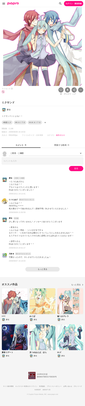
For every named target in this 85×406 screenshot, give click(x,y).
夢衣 (10, 178)
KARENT (38, 390)
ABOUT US (46, 390)
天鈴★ (11, 254)
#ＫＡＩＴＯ (20, 122)
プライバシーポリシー (54, 386)
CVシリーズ (78, 386)
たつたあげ (13, 200)
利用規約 (42, 386)
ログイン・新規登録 (74, 4)
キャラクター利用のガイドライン (26, 386)
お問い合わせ (67, 386)
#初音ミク (7, 122)
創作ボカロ (60, 135)
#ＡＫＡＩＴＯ (35, 122)
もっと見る (42, 269)
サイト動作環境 (8, 386)
